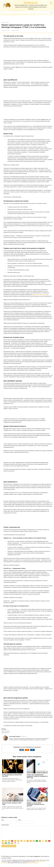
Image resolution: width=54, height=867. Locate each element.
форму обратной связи (32, 862)
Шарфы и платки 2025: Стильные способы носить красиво (35, 804)
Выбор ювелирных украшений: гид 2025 (12, 775)
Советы (17, 30)
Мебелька (31, 2)
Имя (2, 820)
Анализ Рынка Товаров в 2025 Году (11, 803)
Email (19, 820)
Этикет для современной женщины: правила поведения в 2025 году (37, 776)
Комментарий (5, 824)
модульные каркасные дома (40, 294)
